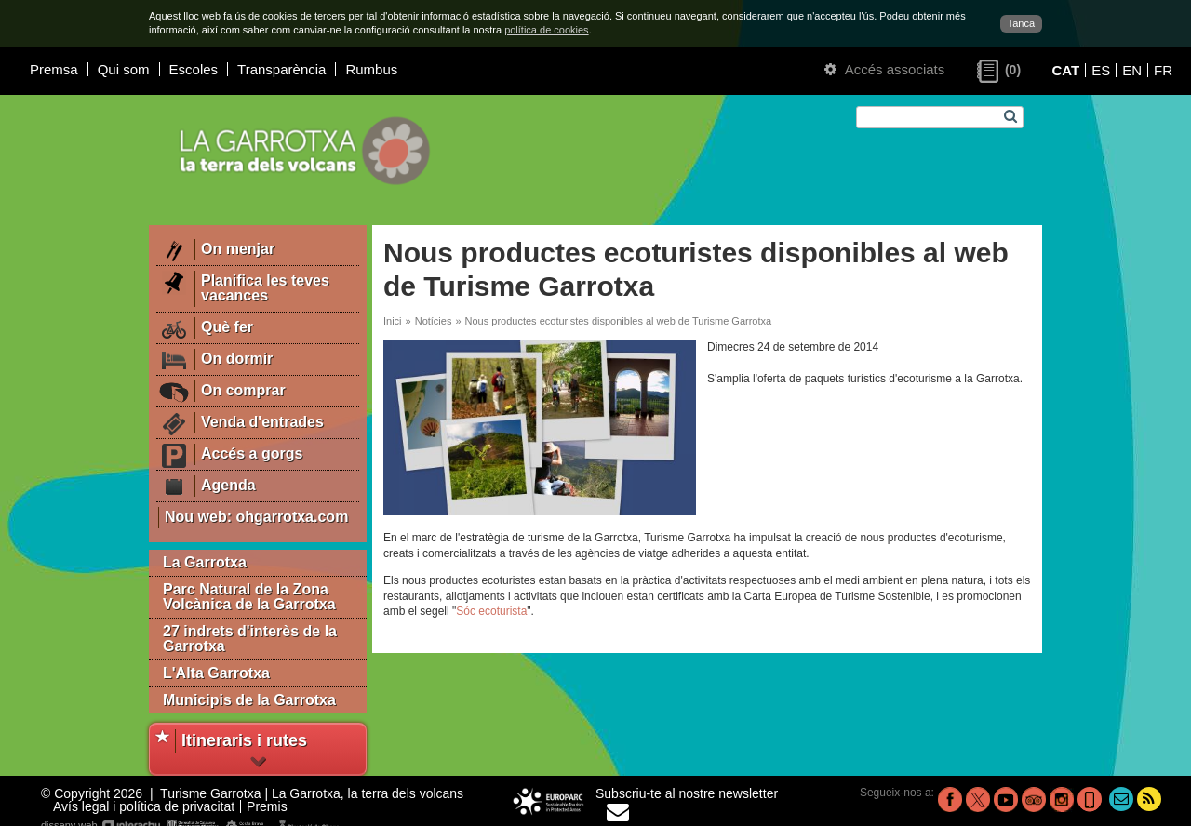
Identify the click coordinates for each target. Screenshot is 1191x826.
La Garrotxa (205, 562)
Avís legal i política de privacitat (143, 806)
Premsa (54, 69)
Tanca (1021, 23)
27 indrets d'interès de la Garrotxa (250, 638)
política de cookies (546, 29)
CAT (1065, 70)
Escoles (194, 69)
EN (1132, 70)
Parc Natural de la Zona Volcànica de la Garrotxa (249, 596)
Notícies (433, 320)
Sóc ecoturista (491, 611)
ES (1100, 70)
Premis (267, 806)
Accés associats (884, 69)
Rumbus (371, 69)
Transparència (281, 69)
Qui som (124, 69)
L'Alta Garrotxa (216, 673)
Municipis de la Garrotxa (249, 700)
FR (1163, 70)
